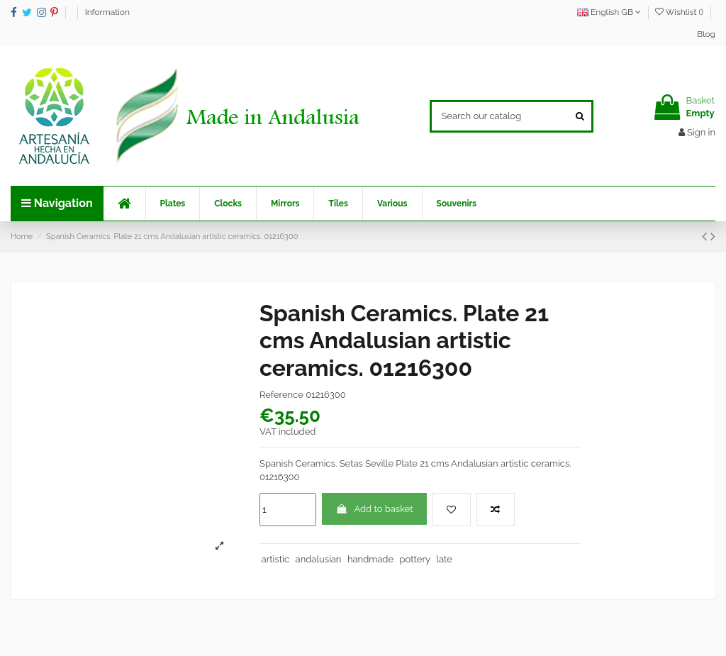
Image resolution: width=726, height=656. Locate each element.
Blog (706, 34)
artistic (275, 559)
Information (107, 12)
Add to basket (374, 509)
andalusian (319, 559)
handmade (370, 559)
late (444, 559)
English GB (609, 12)
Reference (281, 394)
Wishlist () (680, 12)
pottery (415, 559)
